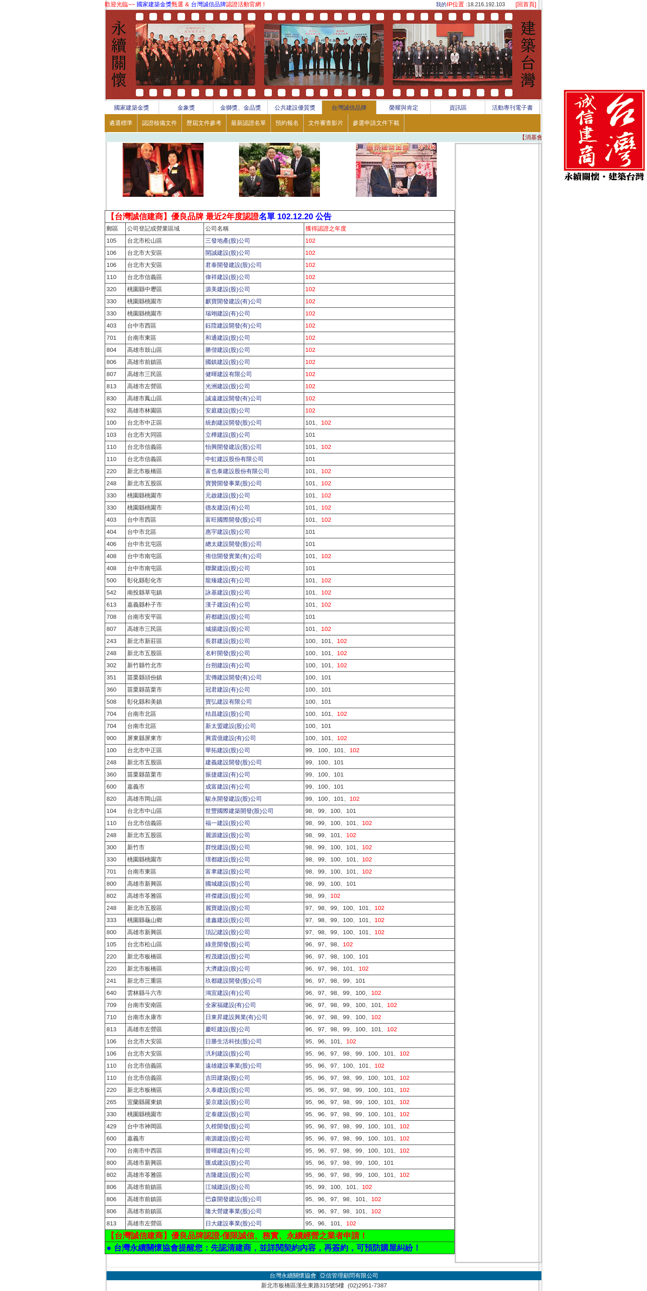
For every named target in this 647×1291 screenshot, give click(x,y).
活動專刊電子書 (512, 107)
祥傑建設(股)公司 (227, 895)
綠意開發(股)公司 (227, 944)
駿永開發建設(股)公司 (233, 798)
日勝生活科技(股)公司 (233, 1041)
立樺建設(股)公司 (227, 434)
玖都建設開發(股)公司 (233, 980)
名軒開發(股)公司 (227, 653)
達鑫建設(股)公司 (227, 920)
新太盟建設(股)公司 (230, 726)
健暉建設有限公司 (228, 374)
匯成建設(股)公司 (227, 1162)
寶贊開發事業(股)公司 (233, 483)
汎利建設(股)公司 (227, 1053)
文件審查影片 (325, 123)
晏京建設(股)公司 (227, 1102)
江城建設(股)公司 (227, 1187)
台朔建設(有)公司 (227, 665)
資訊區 (458, 107)
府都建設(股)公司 (227, 616)
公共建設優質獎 (295, 107)
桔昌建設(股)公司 (227, 713)
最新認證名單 (248, 123)
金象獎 (186, 107)
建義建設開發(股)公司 (233, 762)
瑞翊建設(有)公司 (227, 313)
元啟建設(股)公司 (227, 495)
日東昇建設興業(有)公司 (236, 1017)
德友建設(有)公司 (227, 507)
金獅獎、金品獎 (240, 107)
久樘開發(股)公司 (227, 1126)
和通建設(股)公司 (227, 337)
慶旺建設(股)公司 (227, 1029)
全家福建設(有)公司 (230, 1005)
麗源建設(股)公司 (227, 835)
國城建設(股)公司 (227, 883)
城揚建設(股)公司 (227, 629)
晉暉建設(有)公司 (227, 1150)
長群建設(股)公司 (227, 641)
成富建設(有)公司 (227, 786)
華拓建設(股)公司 (227, 750)
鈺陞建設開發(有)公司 (233, 325)
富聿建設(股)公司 (227, 871)
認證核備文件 (159, 123)
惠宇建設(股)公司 (227, 531)
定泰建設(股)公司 (227, 1114)
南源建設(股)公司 (227, 1138)
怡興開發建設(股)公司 (233, 447)
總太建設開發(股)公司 (233, 544)
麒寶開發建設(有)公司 (233, 301)
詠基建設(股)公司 (227, 592)
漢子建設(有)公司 (227, 604)
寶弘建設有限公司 (228, 701)
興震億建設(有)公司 (230, 738)
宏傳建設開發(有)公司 (233, 677)
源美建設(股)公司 (227, 289)
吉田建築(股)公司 (227, 1077)
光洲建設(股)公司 (227, 386)
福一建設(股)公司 (227, 823)
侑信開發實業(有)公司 (233, 556)
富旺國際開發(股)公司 (233, 519)
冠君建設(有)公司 (227, 689)
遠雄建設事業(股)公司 (233, 1065)
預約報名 (287, 123)
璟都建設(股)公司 (227, 859)
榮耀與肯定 (403, 107)
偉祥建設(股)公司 (227, 277)
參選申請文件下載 (376, 123)
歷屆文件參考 (204, 123)
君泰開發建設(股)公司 (233, 265)
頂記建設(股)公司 (227, 932)
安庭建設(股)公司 (227, 410)
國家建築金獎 (131, 107)
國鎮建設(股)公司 (227, 362)
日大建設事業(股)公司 (233, 1223)
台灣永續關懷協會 (293, 1275)
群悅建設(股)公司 (227, 847)
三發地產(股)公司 (227, 240)
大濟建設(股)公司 (227, 968)
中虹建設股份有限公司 (234, 459)
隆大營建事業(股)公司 (233, 1211)
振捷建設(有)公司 (227, 774)
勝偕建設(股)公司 (227, 349)
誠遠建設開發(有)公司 (233, 398)
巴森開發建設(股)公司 (233, 1199)
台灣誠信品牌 (349, 107)
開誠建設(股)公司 (227, 252)
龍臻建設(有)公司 (227, 580)
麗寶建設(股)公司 (230, 908)
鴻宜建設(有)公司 (227, 992)
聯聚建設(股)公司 (227, 568)
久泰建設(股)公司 (227, 1090)
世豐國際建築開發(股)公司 (239, 810)
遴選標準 (121, 123)
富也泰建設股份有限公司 (237, 471)
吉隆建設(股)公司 (227, 1174)
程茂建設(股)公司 (230, 956)
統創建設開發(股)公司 (233, 422)
